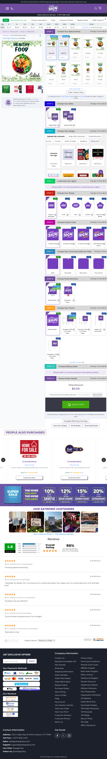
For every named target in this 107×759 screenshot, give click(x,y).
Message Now (18, 748)
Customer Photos (62, 719)
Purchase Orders (62, 688)
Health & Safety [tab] (70, 141)
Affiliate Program (88, 668)
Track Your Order (62, 708)
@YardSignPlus (19, 751)
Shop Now (59, 668)
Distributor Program (89, 678)
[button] (95, 8)
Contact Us (7, 35)
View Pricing (31, 465)
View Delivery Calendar (64, 534)
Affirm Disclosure (88, 725)
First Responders (88, 692)
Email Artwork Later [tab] (97, 136)
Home (5, 32)
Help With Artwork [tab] (77, 136)
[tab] (15, 20)
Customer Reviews (63, 715)
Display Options (30, 640)
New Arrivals (60, 665)
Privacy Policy (86, 658)
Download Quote (91, 426)
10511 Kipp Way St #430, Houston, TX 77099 (31, 735)
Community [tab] (46, 141)
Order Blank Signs (62, 682)
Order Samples (61, 675)
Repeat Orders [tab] (82, 20)
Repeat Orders (61, 685)
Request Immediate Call (65, 661)
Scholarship (86, 698)
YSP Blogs (85, 715)
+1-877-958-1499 (66, 96)
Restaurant (14, 32)
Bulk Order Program (89, 671)
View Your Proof (61, 712)
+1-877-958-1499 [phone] (63, 15)
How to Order (60, 695)
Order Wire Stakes (63, 678)
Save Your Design (60, 426)
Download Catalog (89, 705)
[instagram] (69, 735)
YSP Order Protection (90, 708)
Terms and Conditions (90, 661)
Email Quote (76, 426)
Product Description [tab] (39, 20)
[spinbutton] (51, 57)
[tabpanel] (75, 158)
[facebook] (57, 735)
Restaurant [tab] (95, 141)
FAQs (57, 699)
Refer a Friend (87, 675)
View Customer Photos (43, 534)
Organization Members (91, 695)
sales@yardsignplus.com (19, 741)
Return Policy (86, 719)
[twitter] (63, 735)
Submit (32, 661)
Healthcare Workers (89, 685)
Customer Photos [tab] (66, 20)
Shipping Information (64, 672)
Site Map (84, 722)
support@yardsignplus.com (23, 745)
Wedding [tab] (83, 141)
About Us (59, 722)
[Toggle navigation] (7, 8)
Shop (23, 32)
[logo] (53, 8)
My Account (60, 702)
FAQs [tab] (53, 20)
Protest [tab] (58, 141)
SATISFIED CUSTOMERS (53, 509)
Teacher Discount (88, 682)
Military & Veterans (89, 688)
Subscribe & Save (88, 702)
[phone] (11, 8)
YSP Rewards (86, 712)
